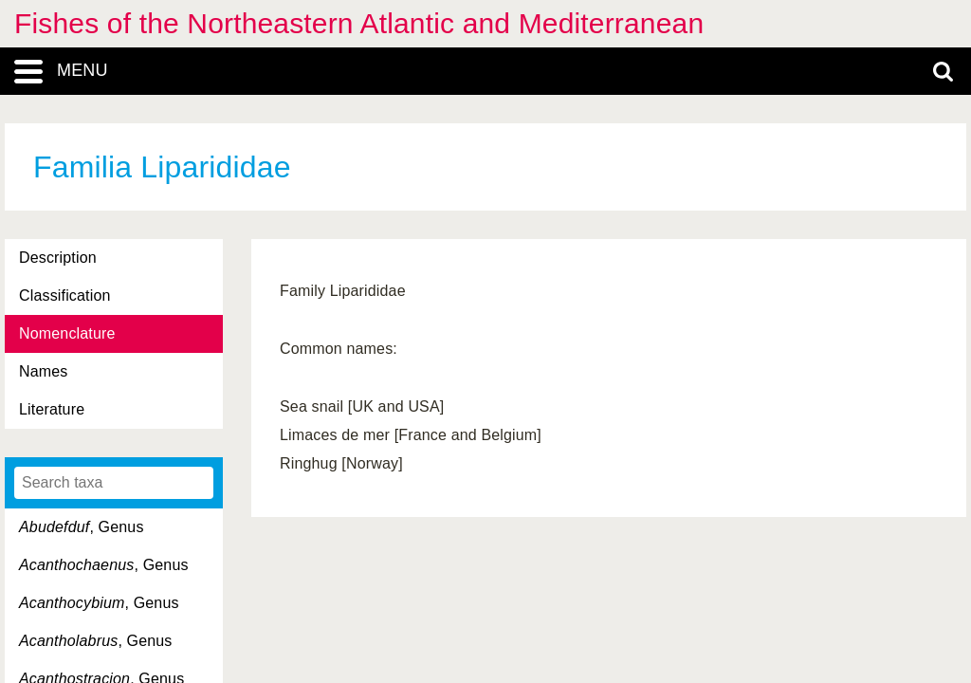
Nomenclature (67, 333)
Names (43, 371)
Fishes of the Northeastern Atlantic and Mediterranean (359, 23)
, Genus (81, 527)
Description (58, 257)
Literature (51, 409)
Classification (65, 295)
